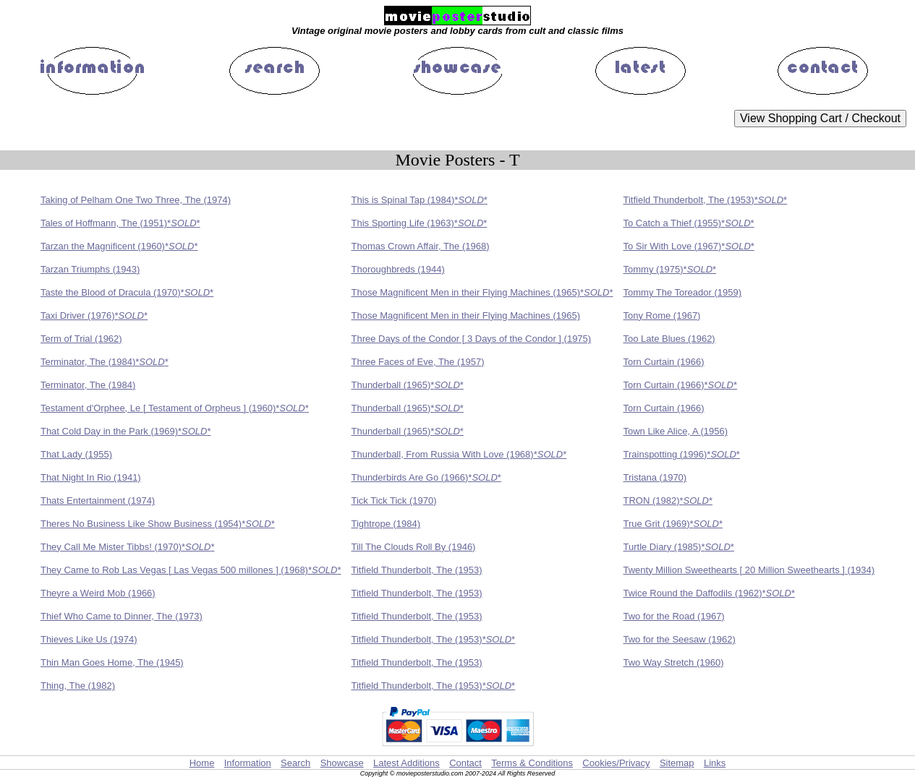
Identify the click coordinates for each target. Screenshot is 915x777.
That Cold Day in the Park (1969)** (126, 431)
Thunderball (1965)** (407, 384)
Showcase (342, 762)
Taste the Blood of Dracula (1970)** (127, 292)
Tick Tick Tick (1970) (393, 500)
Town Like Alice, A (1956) (676, 431)
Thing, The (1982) (78, 685)
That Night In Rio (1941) (91, 477)
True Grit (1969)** (673, 523)
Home (202, 762)
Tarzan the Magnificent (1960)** (119, 246)
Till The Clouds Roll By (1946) (413, 546)
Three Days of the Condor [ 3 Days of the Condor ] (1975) (471, 338)
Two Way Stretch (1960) (674, 662)
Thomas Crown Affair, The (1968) (420, 246)
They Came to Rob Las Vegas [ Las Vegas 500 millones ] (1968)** (191, 569)
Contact (465, 762)
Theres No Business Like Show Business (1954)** (158, 523)
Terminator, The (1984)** (105, 361)
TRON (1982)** (668, 500)
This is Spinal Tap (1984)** (419, 199)
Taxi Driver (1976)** (94, 315)
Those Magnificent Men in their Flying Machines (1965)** (482, 292)
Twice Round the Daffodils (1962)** (710, 593)
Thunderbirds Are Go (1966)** (426, 477)
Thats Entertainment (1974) (98, 500)
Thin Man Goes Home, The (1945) (112, 662)
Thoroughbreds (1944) (397, 269)
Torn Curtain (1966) (664, 361)
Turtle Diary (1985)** (679, 546)
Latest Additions (406, 762)
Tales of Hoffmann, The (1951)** (120, 223)
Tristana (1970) (655, 477)
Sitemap (677, 762)
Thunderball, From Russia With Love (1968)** (458, 454)
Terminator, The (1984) (88, 384)
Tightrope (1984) (385, 523)
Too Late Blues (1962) (669, 338)
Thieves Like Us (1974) (89, 639)
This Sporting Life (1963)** (419, 223)
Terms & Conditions (532, 762)
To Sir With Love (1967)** (689, 246)
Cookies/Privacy (616, 762)
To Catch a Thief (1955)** (689, 223)
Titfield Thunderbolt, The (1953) (416, 569)
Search (295, 762)
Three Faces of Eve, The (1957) (417, 361)
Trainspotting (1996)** (682, 454)
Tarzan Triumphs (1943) (90, 269)
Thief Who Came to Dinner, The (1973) (122, 616)
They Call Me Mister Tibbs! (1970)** (128, 546)
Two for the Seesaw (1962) (680, 639)
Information (247, 762)
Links (714, 762)
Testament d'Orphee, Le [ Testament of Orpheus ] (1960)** (175, 408)
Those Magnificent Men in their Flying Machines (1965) (465, 315)
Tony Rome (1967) (662, 315)
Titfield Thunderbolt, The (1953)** (706, 199)
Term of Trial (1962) (81, 338)
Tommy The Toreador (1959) (683, 292)
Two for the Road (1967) (674, 616)
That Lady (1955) (76, 454)
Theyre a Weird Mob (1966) (98, 593)
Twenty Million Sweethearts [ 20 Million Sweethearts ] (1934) (749, 569)
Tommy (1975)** (670, 269)
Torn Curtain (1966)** (681, 384)
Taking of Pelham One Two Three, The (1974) (136, 199)
